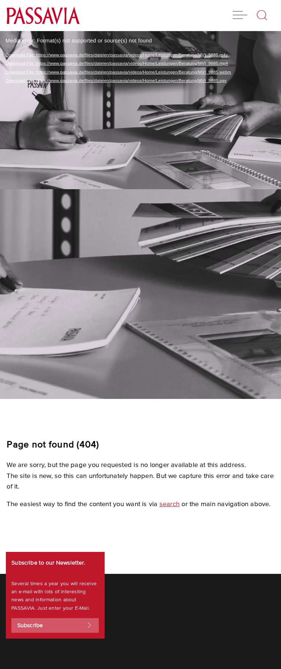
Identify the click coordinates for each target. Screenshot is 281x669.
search (170, 504)
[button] (240, 16)
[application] (140, 215)
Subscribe (55, 625)
